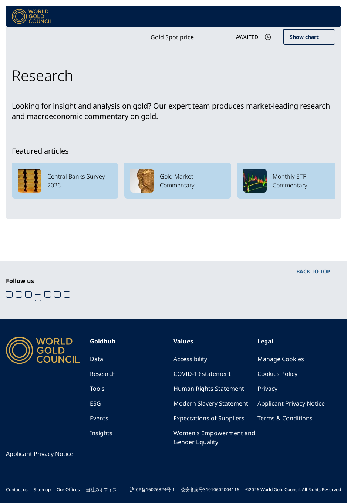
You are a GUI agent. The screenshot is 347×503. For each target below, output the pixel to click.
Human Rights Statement (209, 388)
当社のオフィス (101, 489)
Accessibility (190, 359)
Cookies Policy (277, 374)
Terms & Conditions (285, 418)
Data (96, 359)
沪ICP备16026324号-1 (152, 489)
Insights (101, 433)
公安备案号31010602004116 (210, 489)
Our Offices (68, 489)
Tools (97, 388)
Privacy (267, 388)
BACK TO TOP (313, 271)
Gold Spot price (172, 37)
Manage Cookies (280, 359)
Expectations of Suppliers (209, 418)
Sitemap (42, 489)
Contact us (17, 489)
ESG (95, 403)
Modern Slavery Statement (211, 403)
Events (99, 418)
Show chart (304, 36)
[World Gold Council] (32, 16)
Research (103, 374)
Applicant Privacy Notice (291, 403)
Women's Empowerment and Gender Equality (214, 437)
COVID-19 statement (202, 374)
